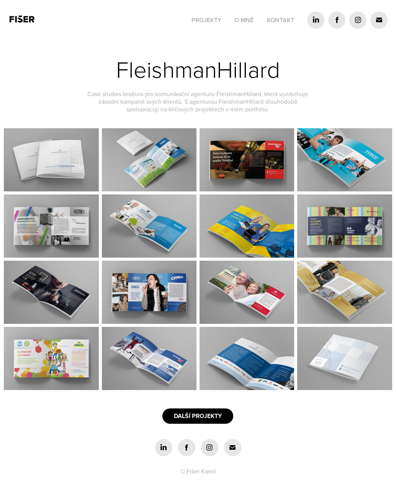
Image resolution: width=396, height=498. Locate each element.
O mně (244, 20)
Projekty (206, 20)
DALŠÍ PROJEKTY (198, 415)
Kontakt (280, 20)
